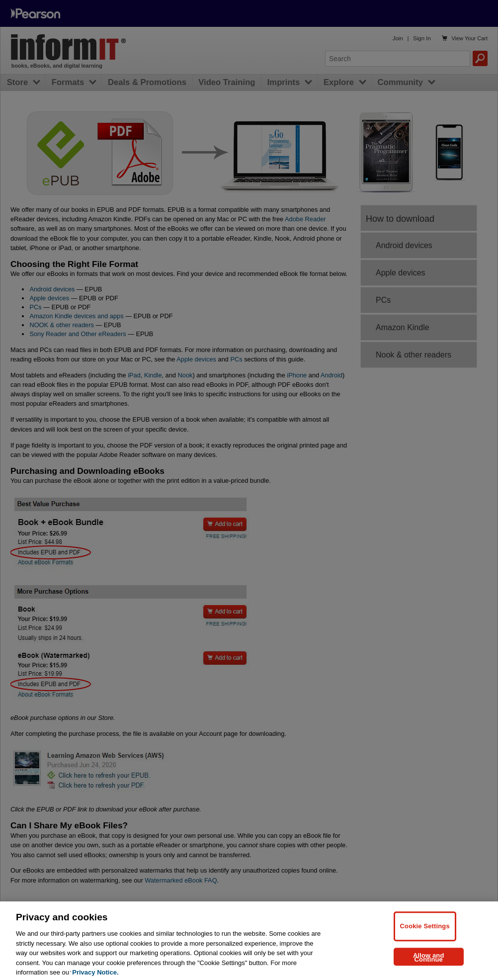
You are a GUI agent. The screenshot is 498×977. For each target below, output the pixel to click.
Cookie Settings (425, 931)
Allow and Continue (428, 963)
